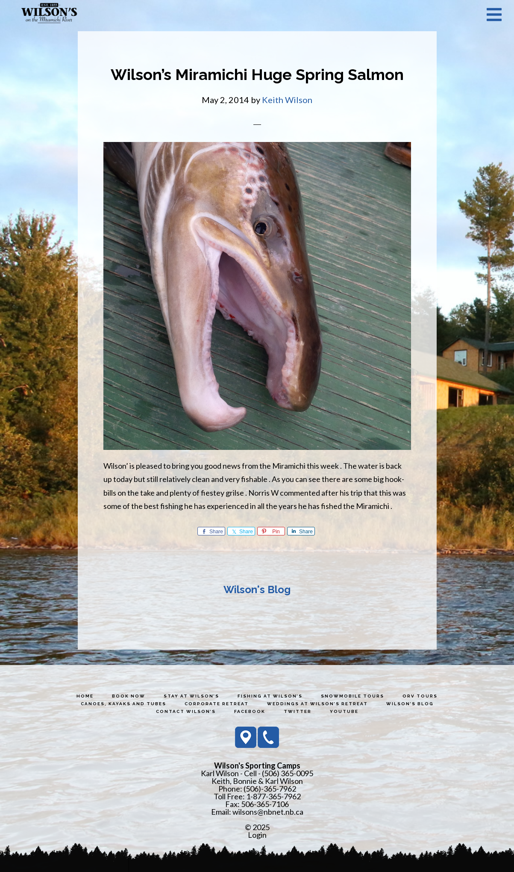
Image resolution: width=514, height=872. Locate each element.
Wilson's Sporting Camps (49, 14)
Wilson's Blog (257, 589)
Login (257, 834)
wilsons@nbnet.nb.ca (267, 811)
